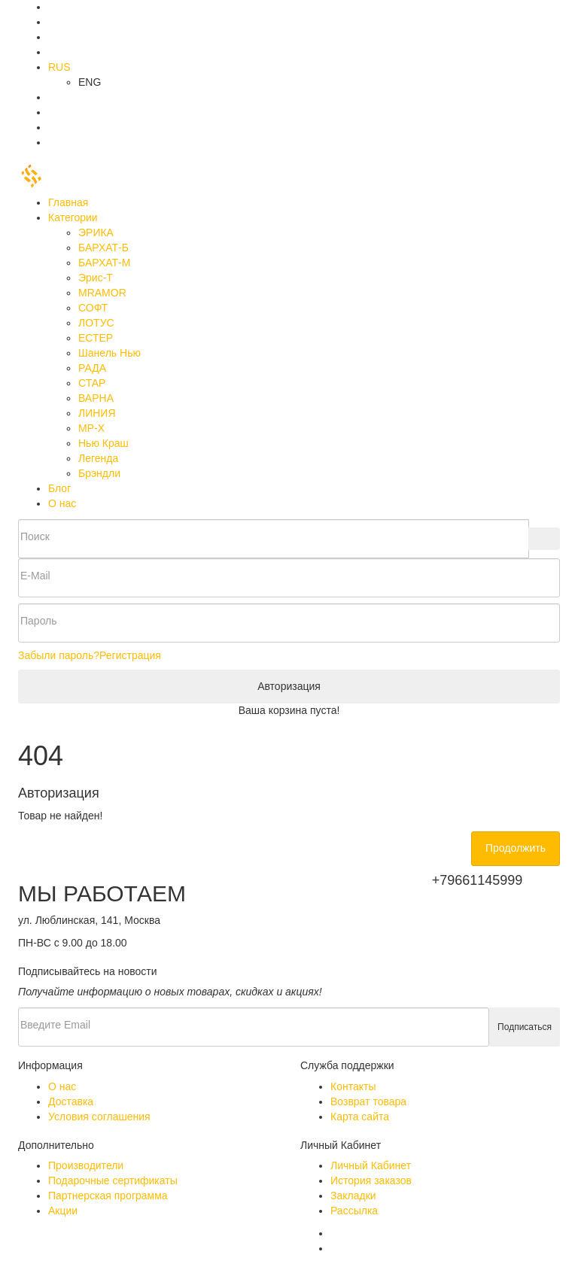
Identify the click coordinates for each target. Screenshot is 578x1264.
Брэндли (99, 473)
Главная (68, 202)
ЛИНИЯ (97, 413)
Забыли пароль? (58, 655)
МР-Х (91, 428)
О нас (62, 503)
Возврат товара (368, 1101)
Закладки (353, 1196)
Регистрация (130, 655)
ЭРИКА (96, 232)
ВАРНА (96, 398)
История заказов (371, 1180)
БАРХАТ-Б (103, 248)
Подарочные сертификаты (113, 1180)
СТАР (91, 383)
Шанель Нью (109, 353)
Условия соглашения (99, 1117)
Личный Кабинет (370, 1165)
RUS (59, 67)
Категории (73, 217)
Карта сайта (359, 1117)
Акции (63, 1211)
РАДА (92, 368)
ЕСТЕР (95, 338)
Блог (59, 488)
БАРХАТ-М (104, 263)
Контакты (353, 1086)
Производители (85, 1165)
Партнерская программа (108, 1196)
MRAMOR (102, 293)
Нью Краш (103, 443)
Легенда (98, 458)
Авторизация (289, 686)
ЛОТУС (96, 323)
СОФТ (93, 308)
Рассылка (354, 1211)
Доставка (70, 1101)
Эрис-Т (95, 278)
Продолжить (515, 848)
